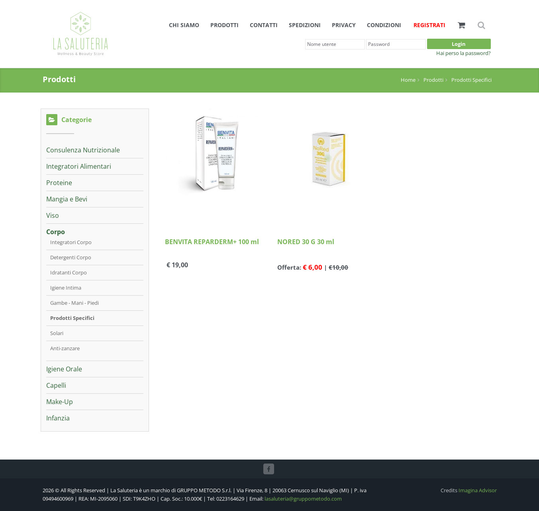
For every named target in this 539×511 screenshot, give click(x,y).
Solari (56, 333)
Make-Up (59, 401)
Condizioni (384, 25)
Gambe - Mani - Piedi (74, 302)
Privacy (344, 25)
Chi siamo (184, 25)
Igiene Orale (64, 369)
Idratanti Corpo (68, 272)
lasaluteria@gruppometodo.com (303, 498)
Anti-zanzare (65, 348)
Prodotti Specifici (471, 79)
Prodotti (224, 25)
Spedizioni (305, 25)
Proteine (59, 182)
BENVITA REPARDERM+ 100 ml (212, 241)
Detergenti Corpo (70, 257)
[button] (461, 25)
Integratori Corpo (71, 242)
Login (459, 43)
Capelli (56, 385)
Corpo (55, 231)
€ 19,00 (176, 265)
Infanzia (58, 418)
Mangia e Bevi (66, 199)
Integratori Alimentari (78, 166)
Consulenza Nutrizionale (83, 150)
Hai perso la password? (463, 53)
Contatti (264, 25)
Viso (52, 215)
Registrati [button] (429, 25)
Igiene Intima (65, 287)
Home (408, 79)
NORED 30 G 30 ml (305, 241)
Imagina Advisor (478, 490)
